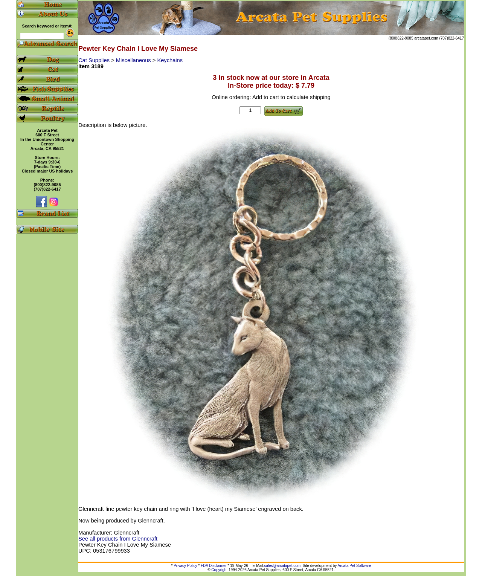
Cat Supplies (94, 60)
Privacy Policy (185, 566)
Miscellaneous (134, 60)
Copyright (219, 570)
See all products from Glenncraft (117, 539)
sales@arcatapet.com (282, 566)
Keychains (170, 60)
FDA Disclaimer (214, 566)
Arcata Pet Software (354, 566)
